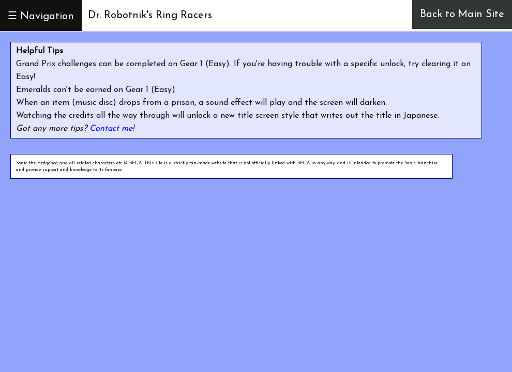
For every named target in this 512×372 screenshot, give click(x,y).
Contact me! (111, 129)
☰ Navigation (41, 16)
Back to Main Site (462, 14)
